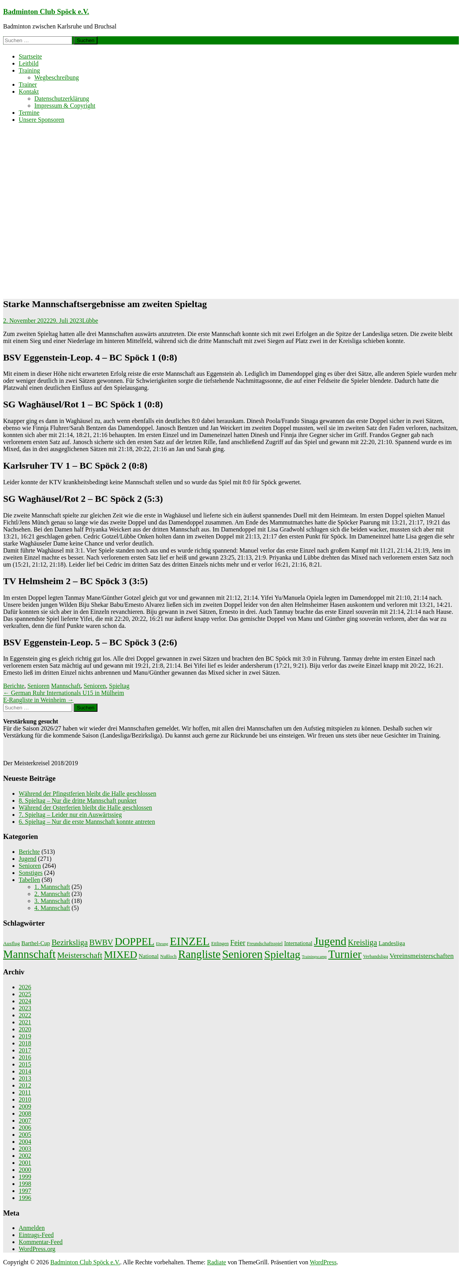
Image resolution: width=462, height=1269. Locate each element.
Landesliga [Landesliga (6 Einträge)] (392, 943)
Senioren (38, 685)
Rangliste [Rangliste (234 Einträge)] (199, 954)
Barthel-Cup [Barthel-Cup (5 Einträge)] (35, 943)
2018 (25, 1043)
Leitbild (29, 63)
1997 (25, 1190)
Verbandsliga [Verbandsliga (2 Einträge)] (375, 956)
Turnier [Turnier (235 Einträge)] (344, 954)
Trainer (28, 84)
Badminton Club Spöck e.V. (46, 11)
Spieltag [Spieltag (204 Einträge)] (282, 954)
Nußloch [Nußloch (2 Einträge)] (168, 956)
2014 (25, 1071)
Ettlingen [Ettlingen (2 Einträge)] (220, 943)
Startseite (30, 56)
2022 (25, 1015)
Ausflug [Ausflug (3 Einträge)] (11, 943)
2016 (25, 1057)
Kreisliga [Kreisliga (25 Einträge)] (362, 942)
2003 (25, 1148)
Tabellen (29, 879)
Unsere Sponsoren (41, 119)
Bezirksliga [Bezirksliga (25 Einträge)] (69, 942)
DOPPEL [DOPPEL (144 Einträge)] (134, 941)
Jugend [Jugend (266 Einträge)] (330, 941)
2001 (25, 1162)
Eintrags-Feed (36, 1235)
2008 (25, 1113)
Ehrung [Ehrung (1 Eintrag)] (162, 944)
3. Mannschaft (52, 901)
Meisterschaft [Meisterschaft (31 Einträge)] (80, 955)
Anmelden (32, 1228)
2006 (25, 1127)
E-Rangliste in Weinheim (38, 700)
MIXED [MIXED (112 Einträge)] (120, 954)
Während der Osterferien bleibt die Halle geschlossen (85, 807)
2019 (25, 1036)
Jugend (27, 858)
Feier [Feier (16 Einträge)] (238, 942)
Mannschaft (66, 685)
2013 (25, 1078)
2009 (25, 1106)
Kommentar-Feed (41, 1242)
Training (29, 70)
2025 (25, 994)
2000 (25, 1169)
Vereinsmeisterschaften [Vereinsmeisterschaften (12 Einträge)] (421, 956)
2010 (25, 1099)
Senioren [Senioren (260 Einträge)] (242, 954)
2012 (25, 1085)
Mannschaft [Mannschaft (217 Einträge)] (29, 954)
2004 (25, 1141)
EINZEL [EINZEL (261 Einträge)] (189, 941)
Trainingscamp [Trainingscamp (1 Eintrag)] (314, 956)
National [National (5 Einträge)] (149, 956)
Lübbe (90, 320)
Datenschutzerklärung (61, 98)
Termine (29, 112)
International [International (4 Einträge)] (298, 943)
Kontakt (29, 91)
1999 (25, 1176)
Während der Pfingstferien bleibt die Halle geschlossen (87, 793)
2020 (25, 1029)
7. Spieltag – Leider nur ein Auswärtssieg (70, 814)
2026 (25, 987)
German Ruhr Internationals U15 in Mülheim (63, 693)
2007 (25, 1120)
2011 (25, 1092)
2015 (25, 1064)
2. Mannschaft (52, 893)
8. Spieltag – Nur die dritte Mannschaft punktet (77, 800)
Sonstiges (30, 872)
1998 (25, 1183)
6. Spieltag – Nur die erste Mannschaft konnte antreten (87, 821)
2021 (25, 1022)
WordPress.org (37, 1249)
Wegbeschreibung (56, 77)
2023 (25, 1008)
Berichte (13, 685)
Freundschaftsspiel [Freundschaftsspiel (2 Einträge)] (265, 943)
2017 (25, 1050)
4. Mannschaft (52, 908)
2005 (25, 1134)
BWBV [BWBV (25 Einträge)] (101, 942)
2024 (25, 1001)
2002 (25, 1155)
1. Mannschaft (52, 886)
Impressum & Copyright (64, 105)
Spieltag (119, 685)
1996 (25, 1197)
